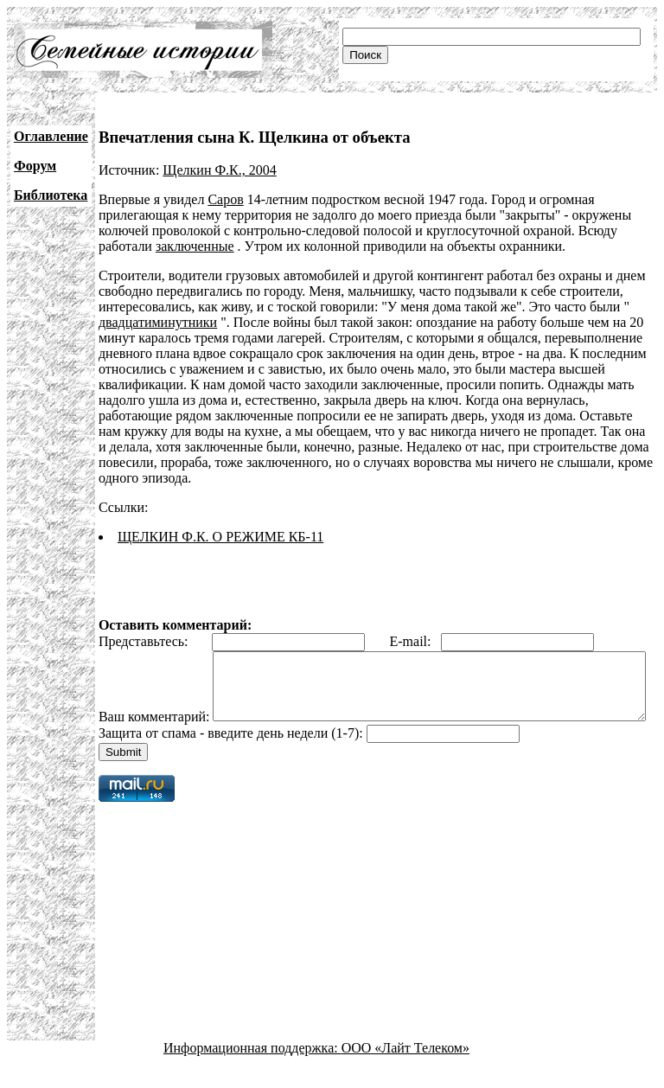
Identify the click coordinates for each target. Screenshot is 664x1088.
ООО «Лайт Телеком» (405, 1073)
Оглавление (51, 136)
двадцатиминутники (158, 322)
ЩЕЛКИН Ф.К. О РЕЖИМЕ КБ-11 (220, 536)
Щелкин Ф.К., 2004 (219, 170)
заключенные (195, 246)
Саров (225, 199)
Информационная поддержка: (252, 1073)
